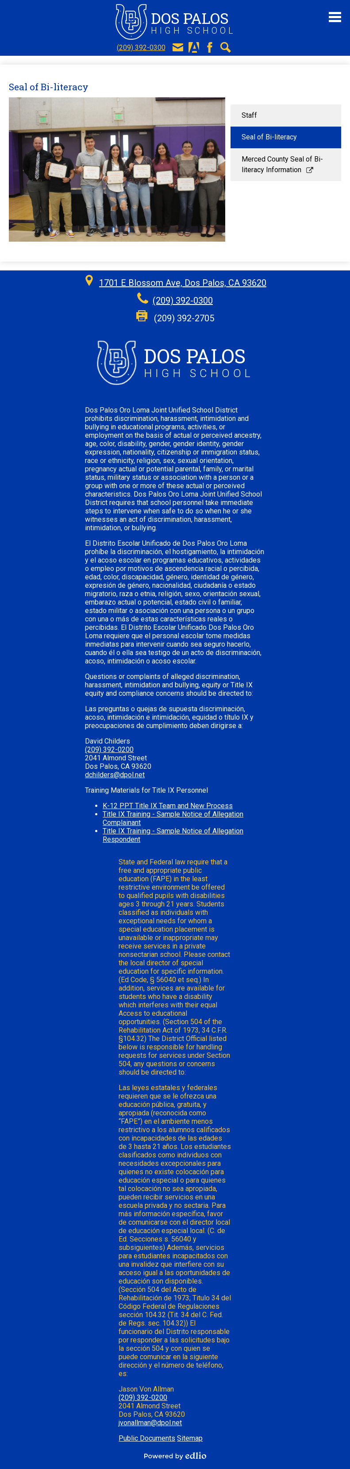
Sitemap (190, 1438)
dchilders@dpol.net (115, 775)
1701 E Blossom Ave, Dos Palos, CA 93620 (182, 283)
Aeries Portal (193, 47)
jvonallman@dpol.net (150, 1423)
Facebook (209, 47)
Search (225, 47)
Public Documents (147, 1438)
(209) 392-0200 (109, 749)
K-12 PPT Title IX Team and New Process (168, 806)
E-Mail (178, 47)
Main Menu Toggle (335, 17)
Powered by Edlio (175, 1455)
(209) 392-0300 (141, 47)
